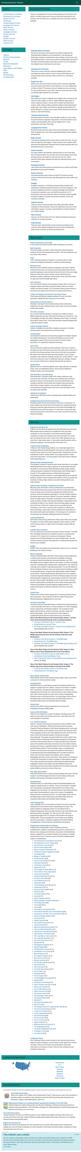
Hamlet (36, 896)
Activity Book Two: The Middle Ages (45, 641)
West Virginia (59, 1067)
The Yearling (38, 1033)
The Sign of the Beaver (41, 1002)
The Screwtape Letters (41, 996)
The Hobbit (37, 905)
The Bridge (37, 854)
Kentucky (60, 1069)
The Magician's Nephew (42, 945)
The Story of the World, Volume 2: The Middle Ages (50, 639)
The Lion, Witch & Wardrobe (43, 929)
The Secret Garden (40, 998)
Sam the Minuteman (40, 989)
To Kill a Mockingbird (41, 1013)
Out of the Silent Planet (41, 969)
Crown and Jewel (39, 874)
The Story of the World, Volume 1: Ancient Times (50, 622)
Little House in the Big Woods (43, 931)
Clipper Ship (38, 867)
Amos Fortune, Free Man (42, 845)
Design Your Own (36, 81)
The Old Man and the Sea (42, 962)
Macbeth (37, 942)
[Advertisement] (54, 36)
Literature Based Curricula (39, 115)
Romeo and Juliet (39, 987)
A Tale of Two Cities (40, 1011)
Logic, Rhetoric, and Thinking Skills (12, 69)
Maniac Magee (39, 947)
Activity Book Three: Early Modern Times (47, 656)
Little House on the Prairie (42, 934)
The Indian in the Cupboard (43, 909)
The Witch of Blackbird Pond (43, 1029)
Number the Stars (40, 960)
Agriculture (7, 66)
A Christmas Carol (40, 865)
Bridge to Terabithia (40, 856)
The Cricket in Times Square (43, 872)
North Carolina (60, 1078)
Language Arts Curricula (39, 128)
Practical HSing (8, 75)
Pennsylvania (59, 1062)
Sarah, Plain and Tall (40, 991)
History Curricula (36, 150)
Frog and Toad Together (42, 889)
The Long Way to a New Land (43, 936)
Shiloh (36, 1000)
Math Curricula (36, 138)
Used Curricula (36, 223)
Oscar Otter (37, 965)
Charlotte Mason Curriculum (40, 51)
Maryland (60, 1071)
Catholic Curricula (37, 202)
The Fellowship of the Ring (42, 885)
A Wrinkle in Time (39, 1031)
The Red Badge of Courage (43, 978)
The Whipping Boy (40, 1027)
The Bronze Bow (39, 858)
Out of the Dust (39, 967)
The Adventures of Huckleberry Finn (45, 841)
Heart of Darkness (40, 898)
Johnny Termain (39, 920)
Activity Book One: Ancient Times (45, 624)
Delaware (60, 1074)
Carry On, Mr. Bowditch (41, 861)
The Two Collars (39, 1018)
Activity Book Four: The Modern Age (45, 671)
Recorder (6, 59)
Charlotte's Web (39, 863)
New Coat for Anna (40, 958)
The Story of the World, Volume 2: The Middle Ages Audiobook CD (55, 643)
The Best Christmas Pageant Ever (45, 852)
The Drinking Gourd (40, 881)
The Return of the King (41, 982)
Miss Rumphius (39, 954)
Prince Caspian (39, 976)
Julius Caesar (38, 925)
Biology (5, 73)
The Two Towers (39, 1020)
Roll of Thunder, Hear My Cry (43, 985)
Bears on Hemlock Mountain (43, 850)
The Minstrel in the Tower (42, 951)
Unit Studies (35, 96)
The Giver (37, 892)
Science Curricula (37, 173)
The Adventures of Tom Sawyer (44, 843)
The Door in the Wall (40, 878)
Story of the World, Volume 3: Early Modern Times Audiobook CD (55, 658)
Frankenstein (38, 887)
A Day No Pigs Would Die (42, 876)
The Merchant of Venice (42, 949)
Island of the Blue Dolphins (43, 916)
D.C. (59, 1065)
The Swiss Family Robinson (43, 1009)
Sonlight (34, 183)
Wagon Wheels (39, 1022)
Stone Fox (37, 1004)
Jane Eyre (37, 918)
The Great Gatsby (39, 894)
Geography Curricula (38, 165)
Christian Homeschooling (11, 57)
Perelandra (37, 973)
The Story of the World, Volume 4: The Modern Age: (50, 668)
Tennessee (59, 1076)
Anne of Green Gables (41, 847)
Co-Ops (5, 62)
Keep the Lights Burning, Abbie (44, 927)
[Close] (77, 1134)
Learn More (7, 1147)
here (65, 442)
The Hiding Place (39, 903)
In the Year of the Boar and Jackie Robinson (48, 911)
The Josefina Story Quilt (42, 923)
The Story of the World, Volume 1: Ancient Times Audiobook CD (54, 626)
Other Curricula (36, 215)
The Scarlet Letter (40, 993)
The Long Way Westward (42, 938)
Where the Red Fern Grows (42, 1024)
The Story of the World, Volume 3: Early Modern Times (51, 654)
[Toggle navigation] (77, 2)
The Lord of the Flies (40, 940)
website (32, 589)
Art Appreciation (8, 77)
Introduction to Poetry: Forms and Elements (48, 914)
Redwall (36, 980)
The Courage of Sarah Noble (43, 869)
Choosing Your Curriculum (39, 69)
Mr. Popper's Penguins (41, 956)
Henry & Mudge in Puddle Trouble (45, 900)
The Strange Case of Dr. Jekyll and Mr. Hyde (48, 1007)
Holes (36, 907)
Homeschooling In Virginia (12, 2)
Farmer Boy (37, 883)
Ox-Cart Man (38, 971)
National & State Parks (10, 64)
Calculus (6, 55)
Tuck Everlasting (39, 1015)
